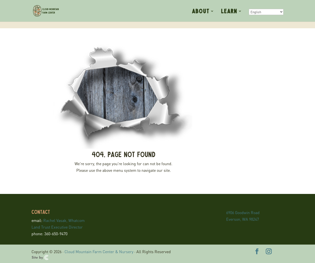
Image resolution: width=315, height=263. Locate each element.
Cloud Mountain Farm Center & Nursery (98, 251)
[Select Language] (266, 12)
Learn (229, 11)
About (200, 11)
